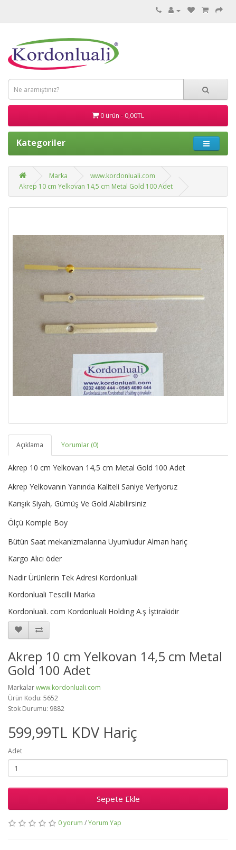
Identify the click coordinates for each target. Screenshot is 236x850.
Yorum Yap (104, 822)
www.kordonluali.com (122, 175)
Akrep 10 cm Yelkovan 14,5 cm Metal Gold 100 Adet (96, 186)
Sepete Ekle (118, 798)
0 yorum (70, 822)
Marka (58, 175)
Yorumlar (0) (79, 444)
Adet (15, 750)
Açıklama (29, 444)
